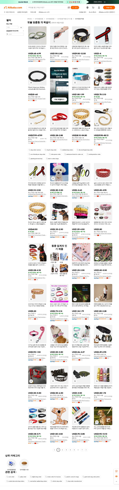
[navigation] (15, 234)
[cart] (93, 8)
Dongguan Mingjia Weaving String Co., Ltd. (81, 440)
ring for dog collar (51, 150)
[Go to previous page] (54, 450)
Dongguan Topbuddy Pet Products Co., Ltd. (59, 359)
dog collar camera (35, 150)
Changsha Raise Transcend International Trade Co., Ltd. (103, 399)
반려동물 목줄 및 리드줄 (64, 19)
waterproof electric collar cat (73, 154)
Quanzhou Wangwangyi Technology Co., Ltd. (37, 278)
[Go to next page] (86, 450)
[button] (69, 7)
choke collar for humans (53, 477)
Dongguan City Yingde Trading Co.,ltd (37, 98)
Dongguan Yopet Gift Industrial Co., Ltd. (103, 233)
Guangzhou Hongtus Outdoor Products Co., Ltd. (59, 235)
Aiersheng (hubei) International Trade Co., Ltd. (59, 196)
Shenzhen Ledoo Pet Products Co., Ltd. (103, 102)
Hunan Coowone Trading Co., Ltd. (103, 317)
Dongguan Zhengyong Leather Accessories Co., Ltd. (103, 439)
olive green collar (55, 154)
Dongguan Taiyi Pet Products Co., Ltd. (81, 59)
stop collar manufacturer (74, 481)
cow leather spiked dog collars (37, 481)
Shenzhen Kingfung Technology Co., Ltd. (37, 399)
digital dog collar (35, 477)
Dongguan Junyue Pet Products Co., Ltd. (59, 139)
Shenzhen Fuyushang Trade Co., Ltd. (37, 235)
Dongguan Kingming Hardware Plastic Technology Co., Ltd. (59, 440)
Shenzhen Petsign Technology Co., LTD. (103, 143)
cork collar (10, 477)
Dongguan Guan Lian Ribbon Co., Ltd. (37, 358)
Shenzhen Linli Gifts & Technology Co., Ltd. (81, 317)
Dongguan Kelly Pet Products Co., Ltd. (81, 400)
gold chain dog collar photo (91, 477)
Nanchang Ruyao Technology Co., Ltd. (81, 139)
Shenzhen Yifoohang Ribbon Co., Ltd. (81, 358)
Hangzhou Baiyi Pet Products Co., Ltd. (103, 356)
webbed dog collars (66, 150)
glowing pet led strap (35, 158)
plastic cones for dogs (71, 477)
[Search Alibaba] (47, 7)
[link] (116, 471)
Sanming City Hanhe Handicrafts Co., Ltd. (103, 276)
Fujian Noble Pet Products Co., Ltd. (81, 196)
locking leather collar (94, 154)
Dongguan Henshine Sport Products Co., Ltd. (81, 237)
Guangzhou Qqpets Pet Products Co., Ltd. (81, 276)
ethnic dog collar (56, 481)
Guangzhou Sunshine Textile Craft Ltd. (81, 102)
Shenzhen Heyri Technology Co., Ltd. (37, 317)
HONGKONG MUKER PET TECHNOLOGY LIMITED (37, 194)
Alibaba (29, 19)
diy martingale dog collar (85, 150)
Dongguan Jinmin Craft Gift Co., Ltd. (103, 194)
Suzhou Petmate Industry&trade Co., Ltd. (59, 59)
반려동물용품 (39, 19)
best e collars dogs (52, 158)
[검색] (75, 7)
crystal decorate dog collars (15, 481)
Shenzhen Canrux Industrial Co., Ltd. (37, 141)
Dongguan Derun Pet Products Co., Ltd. (59, 397)
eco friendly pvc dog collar (37, 154)
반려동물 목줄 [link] (79, 19)
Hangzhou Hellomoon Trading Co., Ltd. (59, 318)
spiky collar (22, 477)
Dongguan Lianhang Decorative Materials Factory (103, 61)
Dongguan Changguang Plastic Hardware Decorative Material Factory (37, 59)
